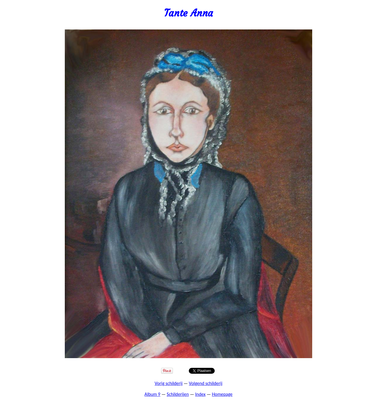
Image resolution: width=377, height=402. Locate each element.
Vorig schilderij (169, 383)
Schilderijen (178, 394)
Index (200, 394)
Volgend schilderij (205, 383)
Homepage (222, 394)
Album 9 (153, 394)
